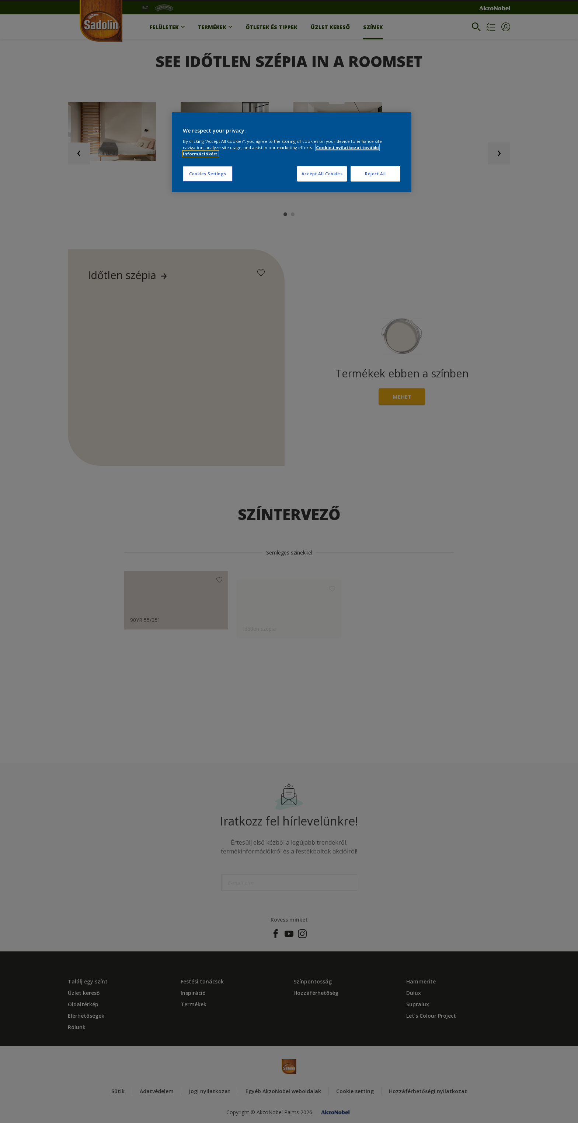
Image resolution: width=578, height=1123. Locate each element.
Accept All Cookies (322, 173)
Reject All (375, 173)
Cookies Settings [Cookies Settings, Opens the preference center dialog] (207, 173)
